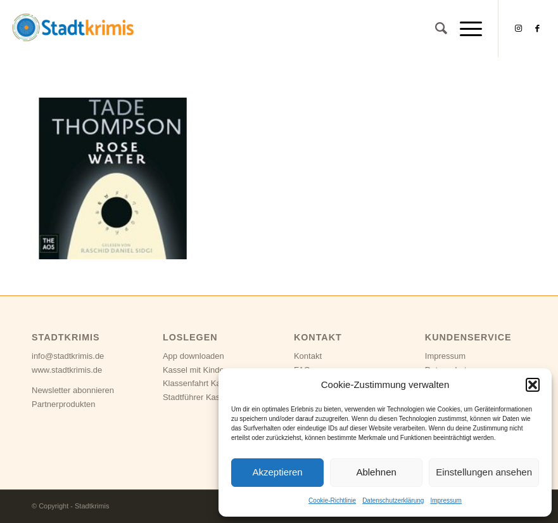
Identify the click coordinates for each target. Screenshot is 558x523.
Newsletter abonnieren (73, 390)
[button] (532, 384)
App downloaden (193, 356)
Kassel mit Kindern (197, 370)
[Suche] (434, 28)
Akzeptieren (277, 472)
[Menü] (464, 28)
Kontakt (308, 356)
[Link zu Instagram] (518, 28)
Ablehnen (376, 472)
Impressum (445, 500)
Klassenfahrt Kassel (199, 383)
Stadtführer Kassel (197, 397)
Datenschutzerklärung (393, 500)
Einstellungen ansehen (484, 472)
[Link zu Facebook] (537, 28)
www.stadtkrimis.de (67, 370)
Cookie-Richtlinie (332, 500)
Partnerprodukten (63, 404)
